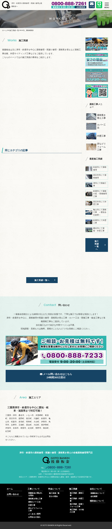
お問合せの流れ (34, 517)
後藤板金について (97, 493)
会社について (96, 489)
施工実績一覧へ (41, 280)
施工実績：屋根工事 (77, 494)
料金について (54, 489)
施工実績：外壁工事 (77, 500)
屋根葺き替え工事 (35, 499)
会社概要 (93, 496)
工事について (34, 489)
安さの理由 (53, 496)
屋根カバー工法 (34, 502)
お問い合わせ (13, 494)
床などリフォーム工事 (35, 509)
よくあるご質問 (34, 514)
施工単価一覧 (54, 493)
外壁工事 (31, 505)
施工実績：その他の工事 (77, 511)
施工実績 (73, 489)
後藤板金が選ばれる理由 (35, 494)
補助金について (97, 501)
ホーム (10, 489)
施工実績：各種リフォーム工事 (77, 505)
